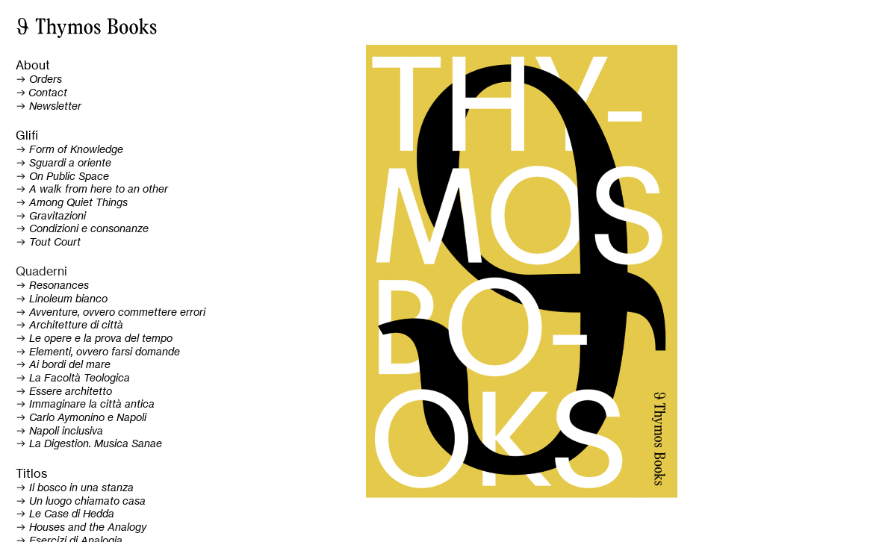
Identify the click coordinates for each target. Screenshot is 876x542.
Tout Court (55, 242)
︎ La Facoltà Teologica (73, 378)
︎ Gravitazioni (51, 216)
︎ (41, 93)
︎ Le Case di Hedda (65, 514)
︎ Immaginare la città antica (85, 404)
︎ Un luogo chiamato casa (81, 501)
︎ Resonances (52, 285)
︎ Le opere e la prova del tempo (94, 338)
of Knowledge (89, 149)
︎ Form (35, 149)
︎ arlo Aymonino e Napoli (81, 417)
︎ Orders (39, 79)
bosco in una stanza (84, 487)
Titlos (31, 474)
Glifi (27, 135)
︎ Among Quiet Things (72, 202)
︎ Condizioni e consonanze (82, 228)
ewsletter (59, 106)
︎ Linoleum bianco (62, 299)
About (33, 65)
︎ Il (25, 487)
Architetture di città (76, 325)
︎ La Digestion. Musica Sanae (89, 443)
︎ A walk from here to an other (92, 189)
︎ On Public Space (62, 176)
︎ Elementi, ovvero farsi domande (98, 352)
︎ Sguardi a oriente (63, 163)
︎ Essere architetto (64, 391)
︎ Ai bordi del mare (63, 364)
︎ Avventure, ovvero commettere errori (110, 312)
